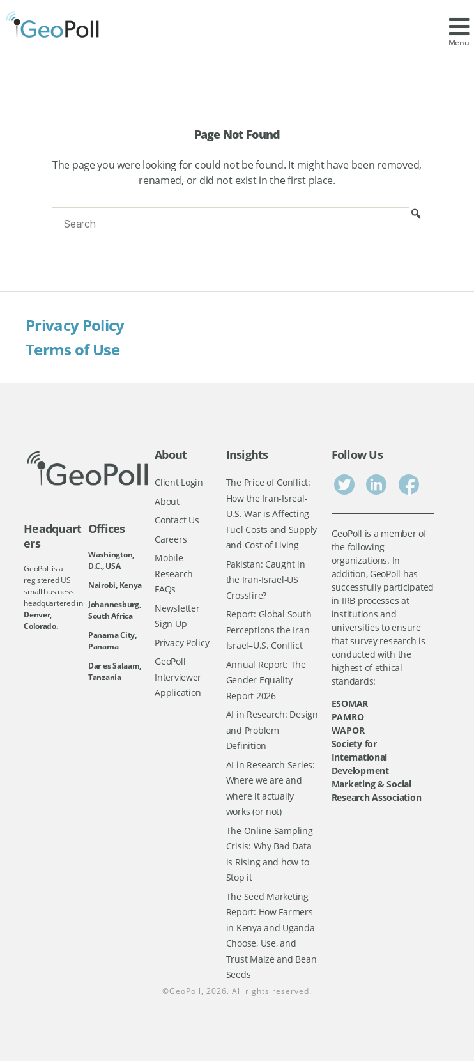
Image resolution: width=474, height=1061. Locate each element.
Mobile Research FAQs (174, 573)
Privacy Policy (75, 325)
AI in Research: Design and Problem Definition (272, 730)
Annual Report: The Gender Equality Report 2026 (266, 680)
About (167, 501)
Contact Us (177, 520)
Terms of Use (72, 349)
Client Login (179, 482)
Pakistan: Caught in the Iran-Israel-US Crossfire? (265, 579)
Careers (171, 539)
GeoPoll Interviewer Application (178, 677)
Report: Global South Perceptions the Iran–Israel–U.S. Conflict (270, 629)
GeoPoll (185, 991)
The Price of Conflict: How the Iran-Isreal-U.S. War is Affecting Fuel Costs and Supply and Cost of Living (271, 513)
